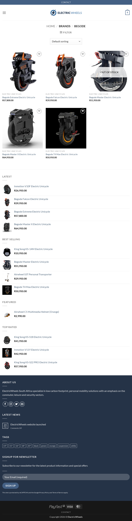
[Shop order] (66, 41)
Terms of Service (58, 492)
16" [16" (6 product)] (17, 446)
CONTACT (66, 2)
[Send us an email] (22, 404)
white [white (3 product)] (73, 446)
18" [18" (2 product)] (23, 446)
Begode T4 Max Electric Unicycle (62, 154)
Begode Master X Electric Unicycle (19, 154)
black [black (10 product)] (36, 446)
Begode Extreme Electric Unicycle (18, 97)
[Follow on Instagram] (10, 404)
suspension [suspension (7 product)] (63, 446)
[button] (4, 13)
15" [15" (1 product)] (11, 446)
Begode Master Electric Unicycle (105, 97)
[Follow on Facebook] (5, 404)
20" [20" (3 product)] (29, 446)
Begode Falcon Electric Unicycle (61, 97)
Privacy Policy (44, 492)
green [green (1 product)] (44, 446)
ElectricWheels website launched (28, 424)
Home (51, 26)
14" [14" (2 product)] (5, 446)
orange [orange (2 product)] (52, 446)
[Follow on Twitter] (16, 404)
